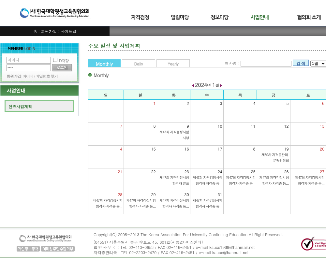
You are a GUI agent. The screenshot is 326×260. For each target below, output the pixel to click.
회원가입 (49, 31)
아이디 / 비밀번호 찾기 (39, 76)
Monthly (104, 63)
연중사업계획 (20, 106)
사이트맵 (68, 31)
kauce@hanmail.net (230, 252)
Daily (138, 63)
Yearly (173, 63)
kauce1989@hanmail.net (232, 247)
